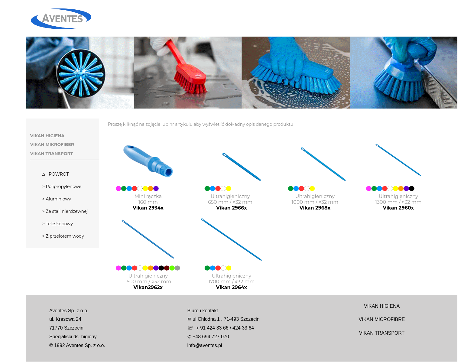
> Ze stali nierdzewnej (65, 211)
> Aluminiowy (56, 199)
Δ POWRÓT (55, 174)
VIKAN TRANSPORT (382, 333)
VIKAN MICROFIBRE (382, 319)
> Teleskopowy (57, 223)
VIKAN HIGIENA (382, 306)
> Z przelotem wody (63, 236)
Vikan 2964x (231, 287)
